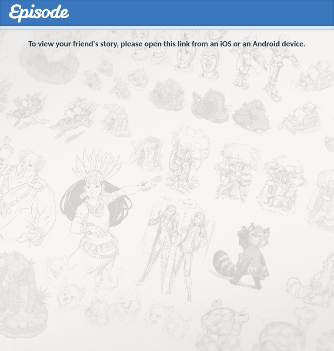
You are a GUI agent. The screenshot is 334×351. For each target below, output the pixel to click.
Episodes (39, 13)
